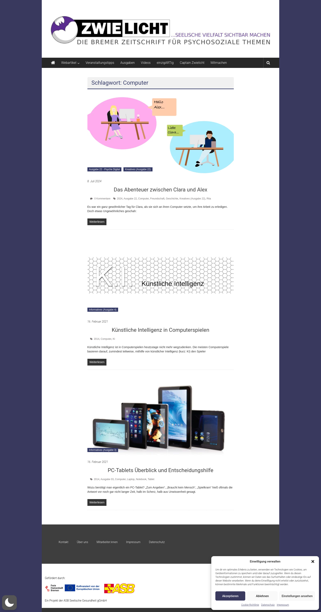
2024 (119, 198)
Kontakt (63, 542)
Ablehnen (262, 596)
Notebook (141, 479)
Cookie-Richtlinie (250, 604)
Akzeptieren (230, 596)
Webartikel (68, 63)
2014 (96, 339)
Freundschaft (157, 198)
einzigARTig (165, 63)
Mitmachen (219, 63)
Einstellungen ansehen (297, 596)
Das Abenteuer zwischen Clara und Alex (160, 190)
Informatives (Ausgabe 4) (102, 309)
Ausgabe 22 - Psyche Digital (104, 169)
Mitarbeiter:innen (107, 542)
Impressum (283, 604)
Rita (209, 198)
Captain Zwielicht (192, 63)
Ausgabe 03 (107, 479)
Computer (143, 198)
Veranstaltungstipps (100, 63)
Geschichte (172, 198)
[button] (313, 561)
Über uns (82, 542)
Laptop (131, 479)
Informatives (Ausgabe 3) (102, 450)
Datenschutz (268, 604)
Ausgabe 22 (130, 198)
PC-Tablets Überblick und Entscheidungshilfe (160, 470)
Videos (146, 63)
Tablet (151, 479)
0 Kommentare (100, 198)
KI (114, 339)
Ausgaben (127, 63)
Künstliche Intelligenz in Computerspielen (160, 330)
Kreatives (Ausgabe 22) (138, 169)
